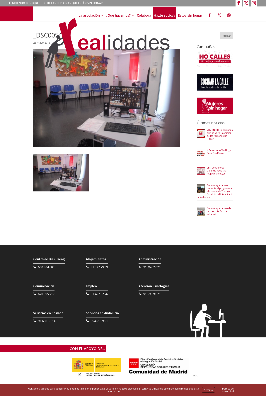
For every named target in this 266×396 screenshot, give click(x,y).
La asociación (89, 15)
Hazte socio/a (164, 15)
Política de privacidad (228, 390)
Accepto (208, 390)
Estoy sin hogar (190, 15)
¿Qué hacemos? (118, 15)
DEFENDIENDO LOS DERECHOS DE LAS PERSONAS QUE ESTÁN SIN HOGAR (54, 3)
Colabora (144, 15)
